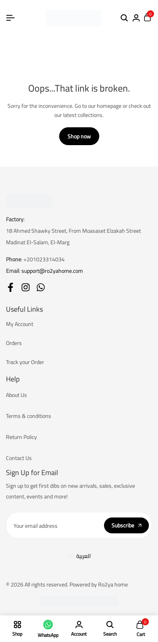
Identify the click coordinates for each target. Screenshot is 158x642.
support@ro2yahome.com (52, 271)
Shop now (79, 136)
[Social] (10, 287)
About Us (16, 395)
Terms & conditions (28, 416)
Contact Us (19, 458)
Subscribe (126, 525)
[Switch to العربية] (79, 555)
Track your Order (25, 362)
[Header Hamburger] (10, 17)
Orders (14, 343)
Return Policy (21, 437)
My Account (19, 324)
